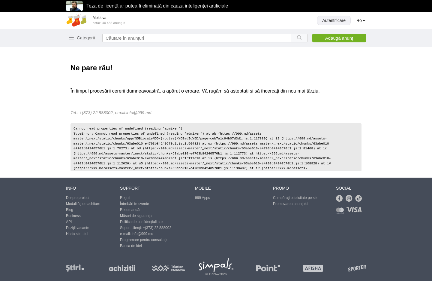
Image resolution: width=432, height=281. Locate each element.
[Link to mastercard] (341, 212)
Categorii (86, 37)
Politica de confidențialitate (141, 222)
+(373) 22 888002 (157, 228)
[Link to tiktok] (360, 199)
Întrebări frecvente (134, 204)
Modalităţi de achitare (83, 204)
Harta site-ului (77, 234)
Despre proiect (77, 198)
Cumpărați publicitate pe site (295, 198)
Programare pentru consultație (144, 240)
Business (73, 216)
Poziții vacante (77, 228)
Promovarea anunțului (290, 204)
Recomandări (130, 210)
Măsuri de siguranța (136, 216)
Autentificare (334, 20)
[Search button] (299, 38)
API (69, 222)
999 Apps (202, 198)
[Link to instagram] (350, 199)
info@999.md (138, 112)
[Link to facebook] (341, 199)
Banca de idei (131, 246)
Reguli (125, 198)
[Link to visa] (355, 212)
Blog (69, 210)
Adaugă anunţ (339, 38)
